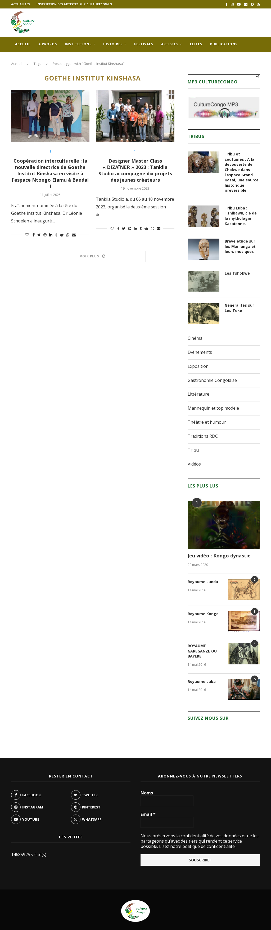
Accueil (22, 44)
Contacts (25, 59)
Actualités (20, 4)
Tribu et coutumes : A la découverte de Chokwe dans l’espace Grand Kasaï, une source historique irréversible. (242, 172)
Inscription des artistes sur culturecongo (74, 4)
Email (148, 814)
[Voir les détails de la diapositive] (224, 107)
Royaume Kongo (203, 613)
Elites (196, 44)
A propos (47, 44)
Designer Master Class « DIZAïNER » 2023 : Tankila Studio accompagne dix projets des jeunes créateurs (135, 170)
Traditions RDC (203, 436)
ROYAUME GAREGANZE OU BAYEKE (202, 651)
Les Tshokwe (237, 273)
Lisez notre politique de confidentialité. (197, 846)
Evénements (200, 352)
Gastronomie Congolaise (212, 380)
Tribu (193, 450)
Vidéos (194, 464)
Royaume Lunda (203, 581)
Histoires (113, 44)
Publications (223, 44)
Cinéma (195, 338)
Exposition (198, 366)
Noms (147, 792)
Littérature (198, 394)
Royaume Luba (202, 681)
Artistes (169, 44)
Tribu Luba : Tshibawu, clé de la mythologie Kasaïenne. (241, 215)
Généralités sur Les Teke (239, 308)
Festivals (143, 44)
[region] (224, 107)
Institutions (78, 44)
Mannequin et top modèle (213, 408)
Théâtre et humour (207, 422)
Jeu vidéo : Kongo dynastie (219, 555)
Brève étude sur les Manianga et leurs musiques (240, 246)
